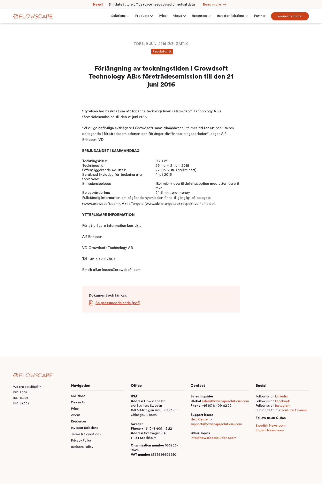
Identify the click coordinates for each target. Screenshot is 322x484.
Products (78, 402)
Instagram (283, 405)
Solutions (78, 396)
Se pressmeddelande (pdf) (117, 303)
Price (75, 408)
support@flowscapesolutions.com (216, 424)
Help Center (200, 419)
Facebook (282, 401)
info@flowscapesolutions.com (214, 437)
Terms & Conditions (86, 434)
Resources (78, 421)
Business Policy (82, 447)
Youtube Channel (294, 410)
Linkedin (281, 396)
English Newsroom (270, 430)
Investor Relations (84, 427)
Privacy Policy (81, 440)
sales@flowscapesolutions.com (225, 401)
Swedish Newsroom (271, 425)
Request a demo (290, 16)
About (75, 415)
